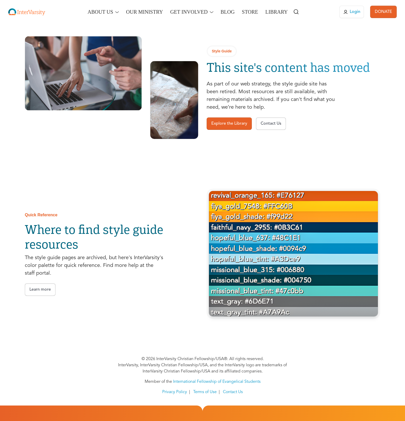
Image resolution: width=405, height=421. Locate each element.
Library (276, 12)
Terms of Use (205, 392)
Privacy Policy (174, 392)
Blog (228, 12)
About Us (100, 12)
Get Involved (189, 12)
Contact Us (233, 392)
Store (250, 12)
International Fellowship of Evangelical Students (217, 382)
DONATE (383, 12)
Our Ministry (144, 12)
